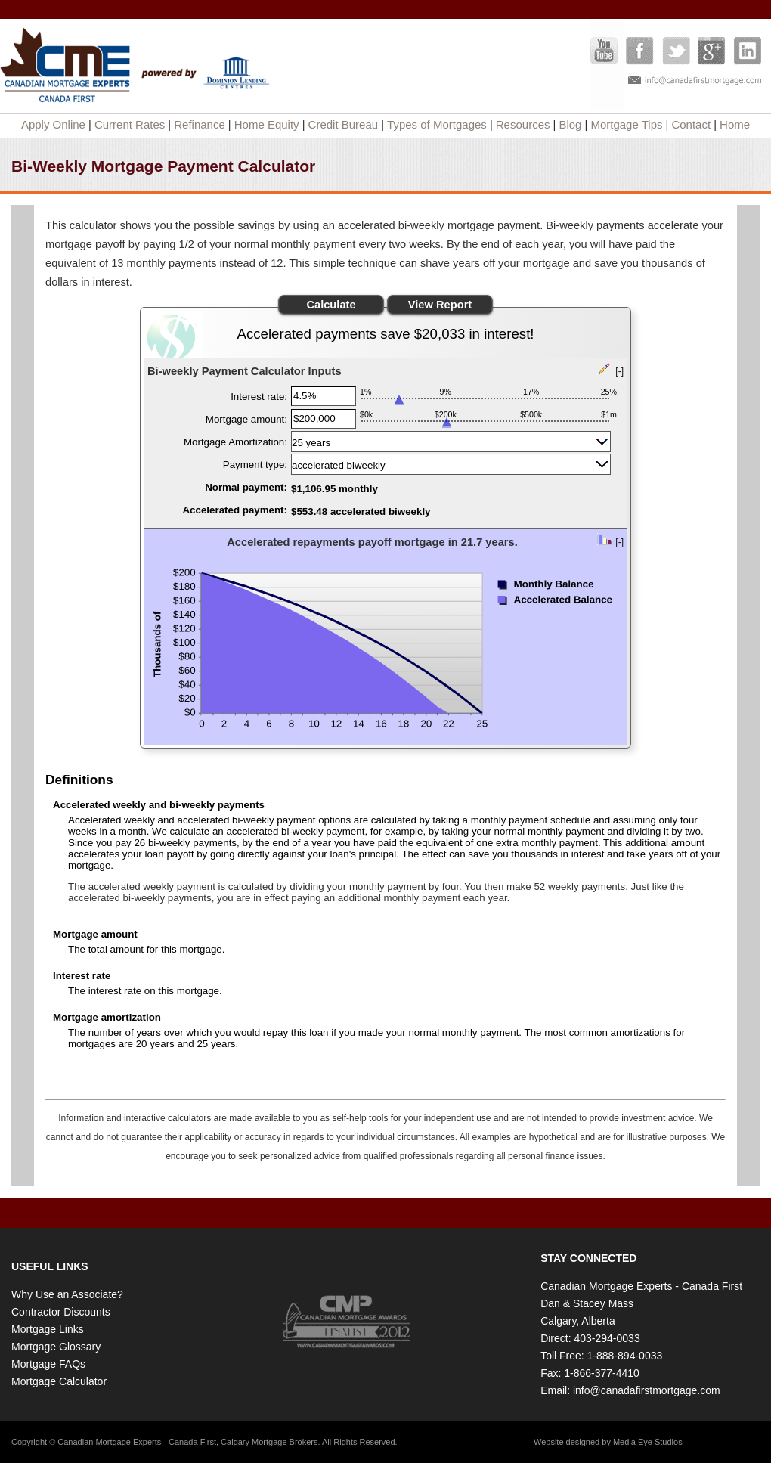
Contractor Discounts (60, 1312)
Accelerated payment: (234, 510)
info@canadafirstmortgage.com (646, 1390)
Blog (570, 124)
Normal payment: (246, 487)
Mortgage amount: (246, 419)
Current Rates (129, 124)
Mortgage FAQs (48, 1364)
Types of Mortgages (437, 124)
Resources (523, 124)
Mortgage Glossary (56, 1347)
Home (735, 124)
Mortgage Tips (626, 124)
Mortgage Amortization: (235, 442)
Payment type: (255, 464)
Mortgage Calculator (59, 1381)
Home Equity (266, 124)
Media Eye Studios (648, 1441)
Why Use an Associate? (67, 1294)
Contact (691, 124)
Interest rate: (259, 396)
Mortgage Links (47, 1329)
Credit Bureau (343, 124)
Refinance (199, 124)
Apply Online (53, 124)
